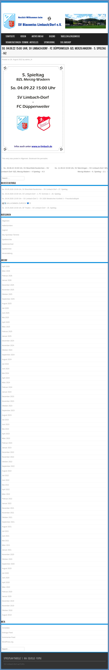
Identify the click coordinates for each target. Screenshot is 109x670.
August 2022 (6, 471)
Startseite (10, 36)
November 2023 (8, 401)
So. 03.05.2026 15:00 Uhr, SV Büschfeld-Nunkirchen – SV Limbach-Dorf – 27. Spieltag (35, 189)
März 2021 (6, 545)
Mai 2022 (5, 485)
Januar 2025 (6, 336)
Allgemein (24, 159)
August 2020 (6, 568)
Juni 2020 (5, 578)
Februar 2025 (7, 332)
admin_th (28, 60)
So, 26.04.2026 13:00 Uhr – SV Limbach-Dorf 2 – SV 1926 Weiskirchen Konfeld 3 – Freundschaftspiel (40, 199)
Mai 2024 (5, 373)
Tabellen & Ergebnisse (70, 36)
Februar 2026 (7, 276)
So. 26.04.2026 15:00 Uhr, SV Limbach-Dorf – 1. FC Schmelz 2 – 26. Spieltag (31, 194)
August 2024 (6, 359)
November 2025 (8, 290)
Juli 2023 (5, 420)
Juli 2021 (5, 531)
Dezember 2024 (8, 341)
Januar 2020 (6, 596)
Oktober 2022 (7, 462)
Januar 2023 (6, 448)
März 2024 (6, 383)
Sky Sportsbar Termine (10, 235)
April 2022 (6, 489)
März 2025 (6, 327)
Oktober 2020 (7, 559)
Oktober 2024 (7, 350)
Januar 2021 (6, 550)
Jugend (52, 36)
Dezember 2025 (8, 285)
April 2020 (6, 582)
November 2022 (8, 457)
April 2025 (6, 322)
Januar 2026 (6, 280)
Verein (23, 36)
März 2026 (6, 271)
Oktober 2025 (7, 294)
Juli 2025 (5, 308)
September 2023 (8, 410)
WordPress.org (7, 642)
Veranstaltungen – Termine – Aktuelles (22, 42)
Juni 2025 (5, 313)
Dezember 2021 (8, 508)
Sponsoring (49, 42)
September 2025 (8, 299)
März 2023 (6, 438)
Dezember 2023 (8, 397)
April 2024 (6, 378)
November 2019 (8, 606)
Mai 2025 (5, 318)
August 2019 (6, 615)
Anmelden (6, 628)
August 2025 (6, 304)
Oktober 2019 (7, 610)
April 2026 (6, 266)
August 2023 (6, 415)
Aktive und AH (37, 36)
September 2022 (8, 466)
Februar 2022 (7, 499)
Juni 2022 (5, 480)
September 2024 (8, 355)
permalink (44, 159)
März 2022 (6, 494)
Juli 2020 (5, 573)
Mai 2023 (5, 429)
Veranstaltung (7, 253)
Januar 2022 (6, 503)
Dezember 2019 (8, 601)
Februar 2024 (7, 387)
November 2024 (8, 345)
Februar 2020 (7, 592)
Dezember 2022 (8, 452)
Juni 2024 (5, 369)
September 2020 (8, 564)
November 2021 (8, 513)
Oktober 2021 (7, 517)
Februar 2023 (7, 443)
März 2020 (6, 587)
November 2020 (8, 555)
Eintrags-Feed (7, 633)
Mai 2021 (5, 541)
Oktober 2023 (7, 406)
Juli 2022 (5, 476)
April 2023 (6, 434)
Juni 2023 (5, 424)
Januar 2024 (6, 392)
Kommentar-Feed (8, 637)
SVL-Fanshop (65, 42)
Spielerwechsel (7, 244)
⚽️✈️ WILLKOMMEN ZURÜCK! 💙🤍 (16, 203)
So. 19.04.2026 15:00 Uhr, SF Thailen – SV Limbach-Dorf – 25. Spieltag (29, 208)
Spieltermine (6, 249)
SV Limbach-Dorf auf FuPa (14, 664)
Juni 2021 (5, 536)
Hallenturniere (7, 226)
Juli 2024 (5, 364)
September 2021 (8, 522)
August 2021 (6, 527)
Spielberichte (7, 240)
